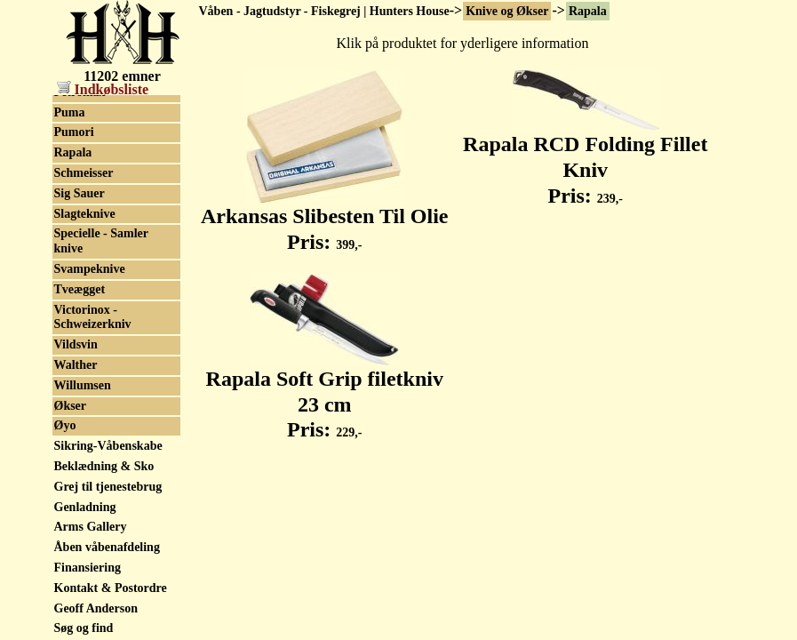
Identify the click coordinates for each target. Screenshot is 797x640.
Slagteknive (85, 213)
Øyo (65, 425)
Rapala (588, 11)
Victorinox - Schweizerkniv (93, 317)
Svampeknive (89, 269)
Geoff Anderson (96, 608)
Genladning (85, 507)
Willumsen (82, 385)
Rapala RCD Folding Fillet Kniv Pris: (585, 160)
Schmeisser (84, 173)
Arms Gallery (90, 526)
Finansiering (87, 567)
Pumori (74, 132)
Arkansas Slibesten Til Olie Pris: (325, 219)
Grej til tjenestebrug (108, 486)
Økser (70, 405)
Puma (69, 112)
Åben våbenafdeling (107, 547)
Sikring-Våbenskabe (108, 445)
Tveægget (80, 289)
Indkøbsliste (103, 89)
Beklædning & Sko (104, 466)
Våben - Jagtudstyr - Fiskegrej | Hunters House (324, 11)
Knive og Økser (507, 11)
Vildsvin (76, 344)
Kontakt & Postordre (110, 588)
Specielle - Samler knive (101, 241)
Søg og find (84, 628)
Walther (76, 365)
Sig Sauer (79, 193)
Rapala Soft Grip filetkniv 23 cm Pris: (324, 395)
